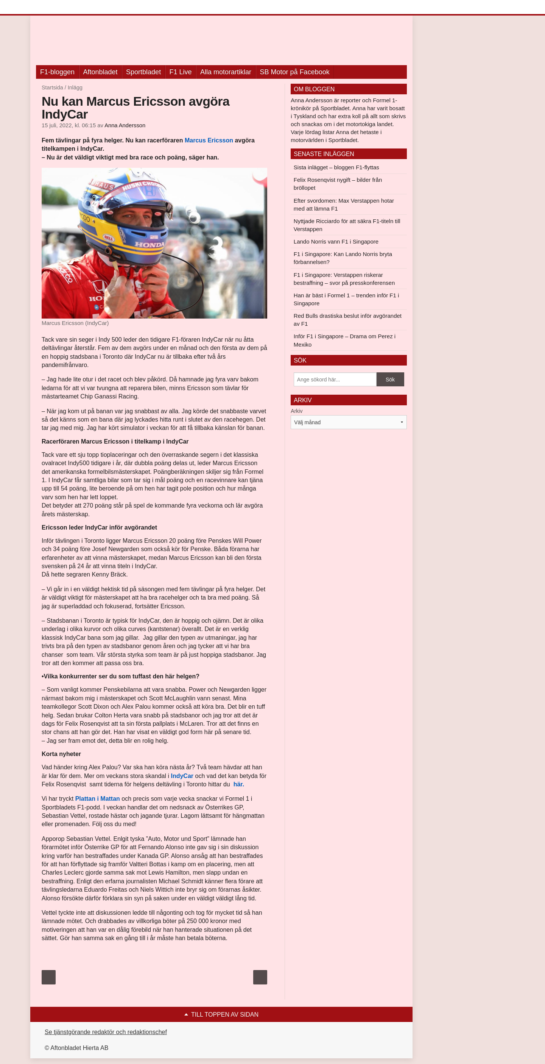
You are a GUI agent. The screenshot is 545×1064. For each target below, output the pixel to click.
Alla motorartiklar (225, 72)
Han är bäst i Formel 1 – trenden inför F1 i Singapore (346, 299)
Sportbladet (143, 72)
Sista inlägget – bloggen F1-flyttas (336, 167)
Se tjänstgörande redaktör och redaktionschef (106, 1032)
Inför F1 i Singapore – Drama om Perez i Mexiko (345, 340)
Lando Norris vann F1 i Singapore (336, 241)
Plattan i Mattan (97, 798)
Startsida (52, 87)
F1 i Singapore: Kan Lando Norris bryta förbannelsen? (343, 258)
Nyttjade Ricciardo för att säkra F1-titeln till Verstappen (347, 225)
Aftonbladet (100, 72)
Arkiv (296, 411)
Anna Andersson (124, 125)
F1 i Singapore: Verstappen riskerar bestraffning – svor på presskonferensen (344, 279)
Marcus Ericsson (209, 140)
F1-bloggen (57, 72)
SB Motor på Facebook (295, 72)
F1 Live (181, 72)
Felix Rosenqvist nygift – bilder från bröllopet (338, 184)
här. (238, 784)
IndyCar (182, 776)
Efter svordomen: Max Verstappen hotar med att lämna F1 (344, 204)
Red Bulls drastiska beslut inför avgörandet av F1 (348, 319)
